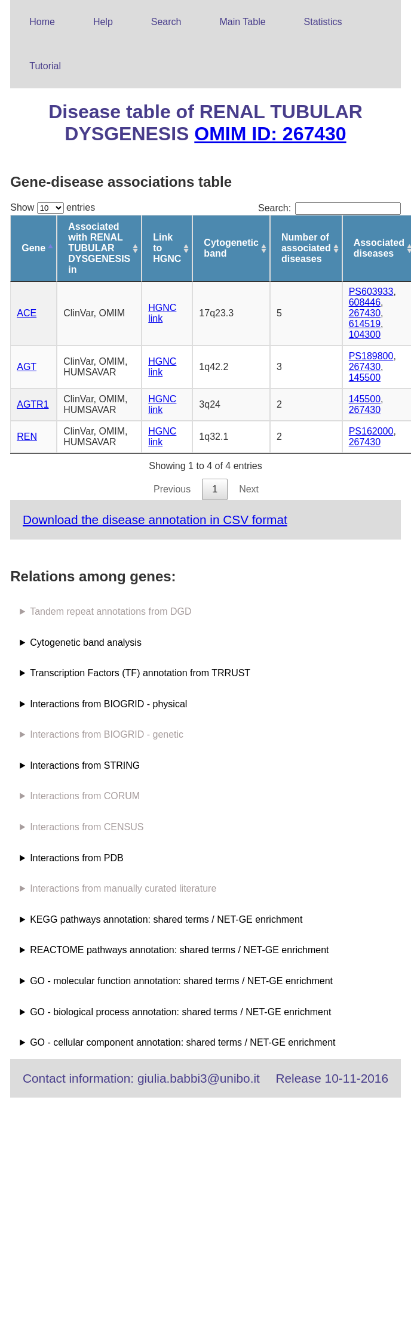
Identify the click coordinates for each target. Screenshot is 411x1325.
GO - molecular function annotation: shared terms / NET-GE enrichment (181, 981)
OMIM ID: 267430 (270, 133)
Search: (329, 208)
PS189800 (371, 356)
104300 (365, 334)
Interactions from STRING (85, 765)
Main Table (243, 22)
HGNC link (162, 313)
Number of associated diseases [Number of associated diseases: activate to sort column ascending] (306, 248)
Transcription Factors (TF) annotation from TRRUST (140, 673)
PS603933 (371, 291)
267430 (365, 313)
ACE (26, 313)
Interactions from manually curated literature (123, 888)
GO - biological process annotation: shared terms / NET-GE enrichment (180, 1012)
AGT (26, 367)
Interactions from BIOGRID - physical (108, 704)
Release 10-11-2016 (332, 1078)
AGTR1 (32, 404)
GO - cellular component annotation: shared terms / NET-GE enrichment (182, 1042)
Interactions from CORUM (85, 796)
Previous (172, 489)
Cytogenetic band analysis (86, 642)
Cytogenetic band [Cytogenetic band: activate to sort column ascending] (231, 248)
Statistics (323, 22)
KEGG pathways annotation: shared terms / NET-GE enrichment (166, 919)
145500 (365, 377)
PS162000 (371, 431)
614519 (365, 324)
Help (103, 22)
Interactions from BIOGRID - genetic (106, 734)
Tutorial (45, 66)
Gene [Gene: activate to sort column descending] (33, 248)
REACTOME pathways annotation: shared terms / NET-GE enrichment (179, 950)
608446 (365, 302)
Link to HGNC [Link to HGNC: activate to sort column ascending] (167, 248)
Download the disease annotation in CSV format (155, 519)
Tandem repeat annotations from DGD (110, 611)
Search (166, 22)
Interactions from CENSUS (86, 827)
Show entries (52, 207)
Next (249, 489)
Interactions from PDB (77, 858)
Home (42, 22)
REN (27, 437)
